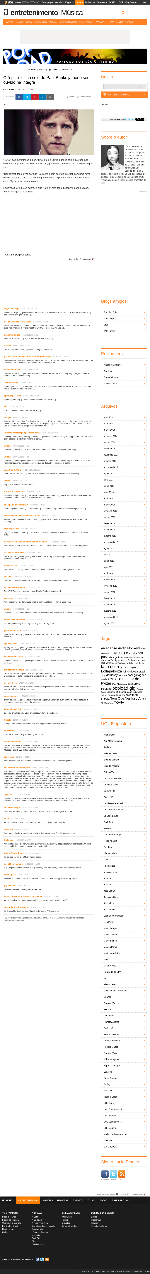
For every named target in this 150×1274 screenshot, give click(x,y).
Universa (90, 2)
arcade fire (109, 648)
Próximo (67, 69)
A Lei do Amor (38, 1220)
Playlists (94, 1223)
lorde (103, 675)
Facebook (104, 105)
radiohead (137, 692)
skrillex (122, 695)
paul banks (25, 254)
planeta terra (134, 684)
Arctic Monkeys (129, 648)
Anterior (32, 69)
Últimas (10, 22)
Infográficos (66, 1217)
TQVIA (119, 702)
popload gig (123, 688)
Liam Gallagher (130, 667)
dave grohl (114, 657)
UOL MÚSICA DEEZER (102, 1213)
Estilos (94, 1217)
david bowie (126, 657)
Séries (5, 1232)
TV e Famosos (86, 22)
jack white (106, 663)
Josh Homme (139, 663)
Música (72, 12)
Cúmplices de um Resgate (43, 1226)
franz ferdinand (129, 660)
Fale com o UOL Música (106, 1194)
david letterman (137, 657)
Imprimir (72, 259)
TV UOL (113, 2)
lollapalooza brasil (134, 671)
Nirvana (122, 675)
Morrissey (112, 675)
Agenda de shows (99, 1226)
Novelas (101, 22)
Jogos (29, 22)
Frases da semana (10, 1220)
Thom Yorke (109, 703)
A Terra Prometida (40, 1223)
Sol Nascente (38, 1244)
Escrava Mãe (37, 1229)
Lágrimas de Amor (40, 1232)
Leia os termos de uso (14, 920)
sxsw (128, 694)
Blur (107, 653)
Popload (106, 688)
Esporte (69, 2)
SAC (37, 2)
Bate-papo (47, 2)
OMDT (113, 679)
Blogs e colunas (9, 1217)
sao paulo (113, 695)
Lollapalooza (111, 671)
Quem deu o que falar (11, 1223)
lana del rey (111, 666)
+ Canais (130, 22)
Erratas (123, 1194)
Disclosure (105, 660)
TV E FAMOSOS (10, 1213)
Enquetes (65, 1223)
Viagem (119, 22)
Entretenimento (34, 12)
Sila (33, 1241)
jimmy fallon (128, 663)
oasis (104, 679)
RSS (47, 1259)
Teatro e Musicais (68, 22)
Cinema (20, 22)
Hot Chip (141, 660)
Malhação (36, 1235)
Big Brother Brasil (10, 1226)
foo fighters (116, 660)
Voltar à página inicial (48, 69)
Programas (96, 1220)
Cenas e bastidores (69, 1226)
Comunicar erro (85, 259)
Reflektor (104, 695)
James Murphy (117, 663)
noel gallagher (137, 675)
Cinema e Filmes (70, 1213)
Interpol (14, 254)
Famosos (102, 2)
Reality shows (8, 1229)
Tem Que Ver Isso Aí (126, 698)
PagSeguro (131, 2)
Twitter (113, 1175)
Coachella (131, 653)
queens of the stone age (120, 692)
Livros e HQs (40, 22)
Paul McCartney (119, 684)
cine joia (117, 652)
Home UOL (8, 1200)
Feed (121, 1175)
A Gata (35, 1217)
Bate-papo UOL (120, 1200)
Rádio (111, 22)
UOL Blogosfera (116, 723)
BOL (121, 2)
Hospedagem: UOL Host (141, 1271)
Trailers (64, 1220)
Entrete (80, 2)
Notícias (59, 2)
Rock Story (37, 1238)
